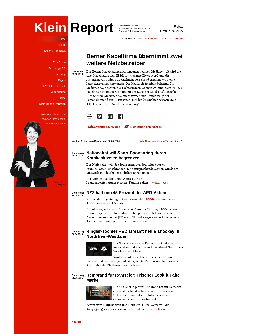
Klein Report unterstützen (143, 126)
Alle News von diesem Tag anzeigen (161, 141)
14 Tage (166, 38)
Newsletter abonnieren (104, 126)
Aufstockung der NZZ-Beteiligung (144, 199)
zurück (76, 321)
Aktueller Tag (148, 38)
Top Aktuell (127, 38)
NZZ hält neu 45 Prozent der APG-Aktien (126, 192)
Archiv (178, 38)
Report (92, 27)
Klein (50, 27)
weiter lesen (160, 182)
